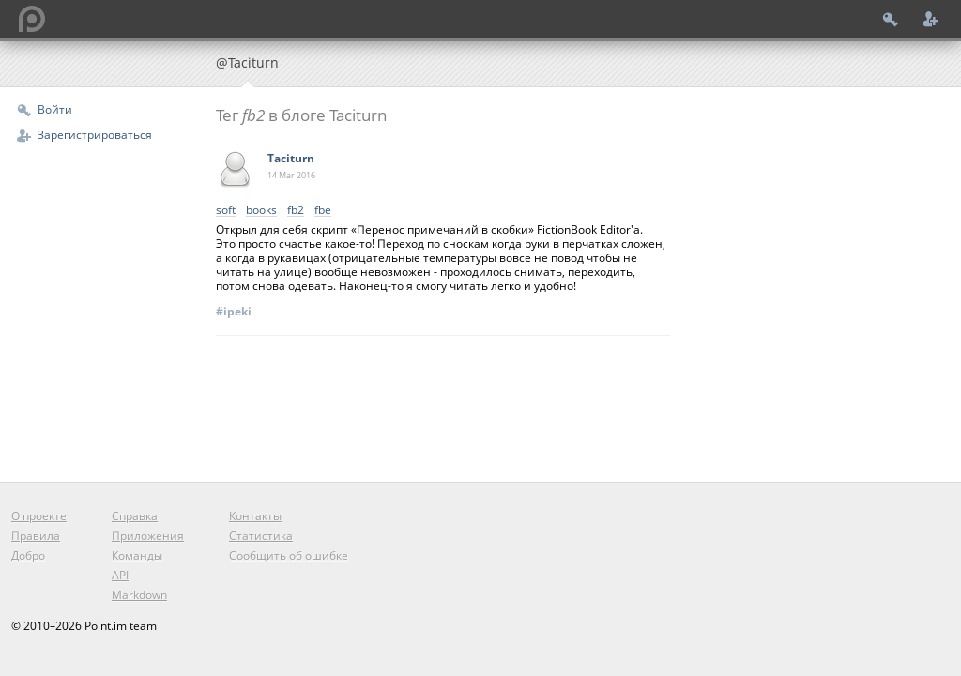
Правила (35, 536)
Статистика (261, 536)
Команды (137, 555)
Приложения (148, 536)
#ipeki (234, 311)
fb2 (295, 211)
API (120, 575)
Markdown (139, 595)
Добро (28, 555)
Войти (55, 109)
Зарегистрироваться (95, 135)
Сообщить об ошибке (288, 555)
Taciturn (290, 158)
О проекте (39, 516)
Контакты (255, 516)
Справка (135, 516)
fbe (322, 211)
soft (226, 211)
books (261, 211)
